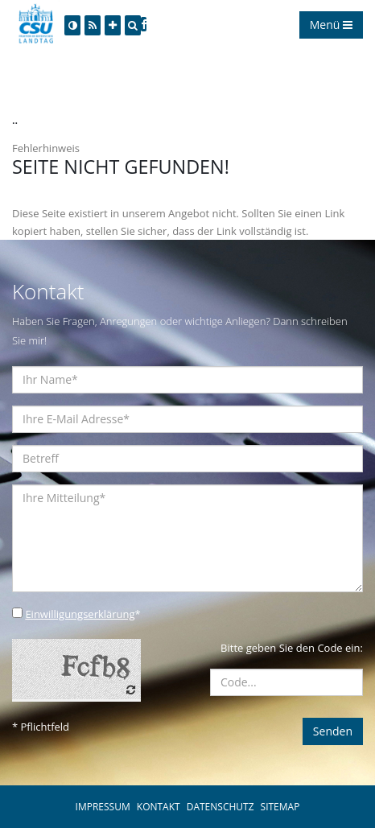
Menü (331, 24)
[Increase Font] (113, 25)
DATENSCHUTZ (220, 807)
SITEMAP (280, 807)
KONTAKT (158, 807)
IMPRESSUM (103, 807)
